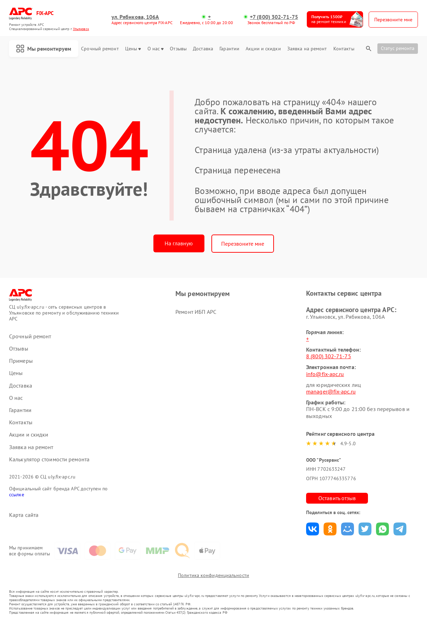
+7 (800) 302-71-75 (274, 17)
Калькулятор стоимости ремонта (49, 459)
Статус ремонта (397, 48)
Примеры (21, 361)
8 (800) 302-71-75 (328, 356)
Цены (133, 49)
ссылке (16, 494)
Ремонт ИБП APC (195, 311)
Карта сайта (23, 515)
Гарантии (229, 49)
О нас (155, 49)
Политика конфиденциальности (213, 575)
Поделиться (312, 528)
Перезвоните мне (242, 243)
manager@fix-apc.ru (331, 391)
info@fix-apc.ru (325, 373)
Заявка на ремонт (307, 49)
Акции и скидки (263, 49)
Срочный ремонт (99, 49)
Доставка (203, 49)
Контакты (343, 49)
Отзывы (178, 49)
